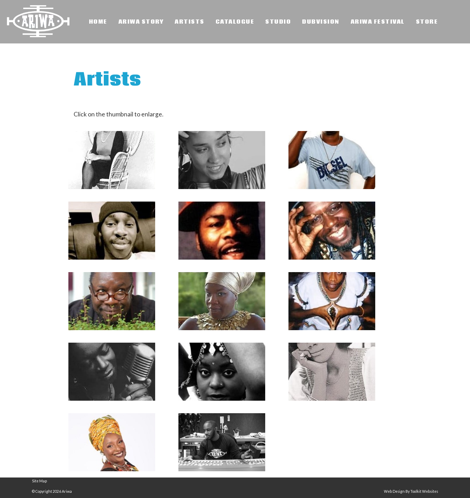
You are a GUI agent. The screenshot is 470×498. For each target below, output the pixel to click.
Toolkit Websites (424, 491)
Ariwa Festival (378, 22)
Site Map (39, 481)
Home (98, 22)
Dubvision (320, 22)
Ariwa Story (141, 22)
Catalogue (235, 22)
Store (427, 22)
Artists (189, 22)
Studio (278, 22)
